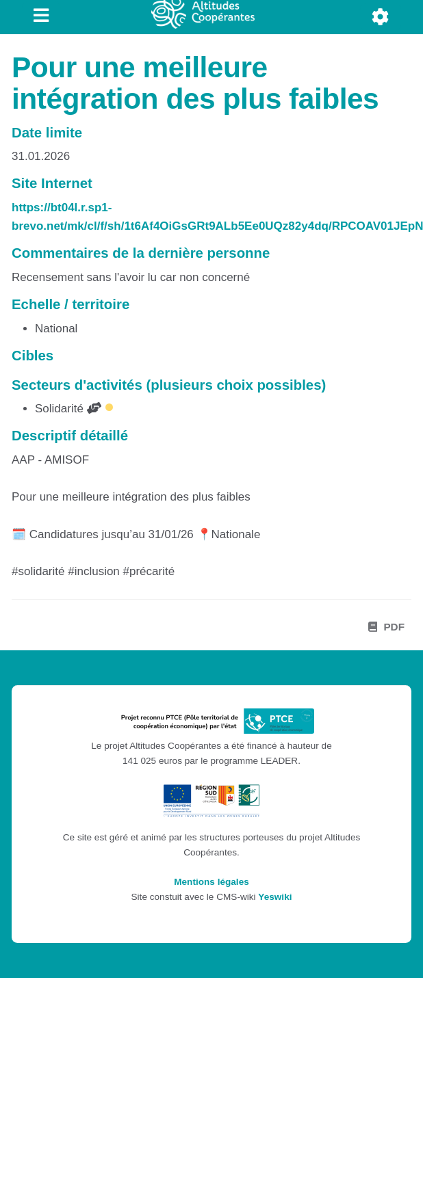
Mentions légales (211, 882)
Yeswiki (275, 897)
